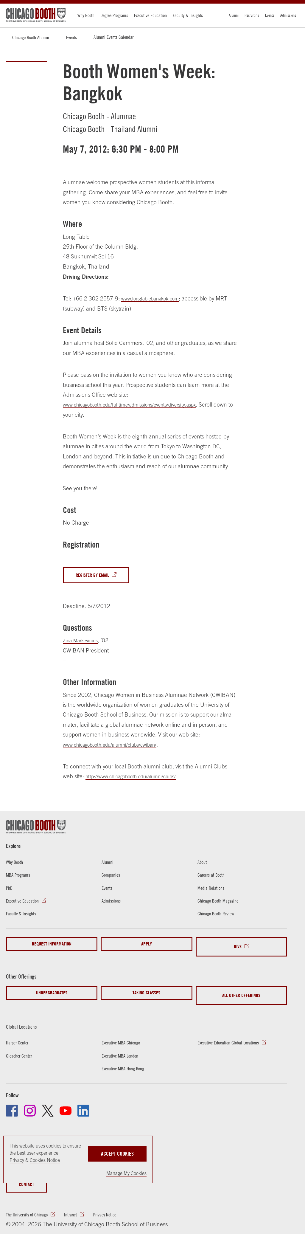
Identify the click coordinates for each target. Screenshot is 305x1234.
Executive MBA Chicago (124, 1033)
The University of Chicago (30, 1206)
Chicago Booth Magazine (221, 902)
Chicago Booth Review (218, 914)
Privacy (17, 1160)
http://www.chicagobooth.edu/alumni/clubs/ (138, 777)
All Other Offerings (241, 988)
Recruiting (252, 15)
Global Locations (25, 1017)
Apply (146, 945)
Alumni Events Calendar (113, 37)
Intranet (77, 1206)
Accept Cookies (117, 1150)
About (202, 863)
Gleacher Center (21, 1046)
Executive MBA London (123, 1046)
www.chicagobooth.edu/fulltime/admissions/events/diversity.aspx (140, 404)
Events (269, 15)
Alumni (234, 15)
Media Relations (212, 889)
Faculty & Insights (188, 15)
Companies (112, 876)
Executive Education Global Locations (232, 1033)
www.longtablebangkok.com (155, 298)
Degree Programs (114, 15)
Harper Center (19, 1033)
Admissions (288, 15)
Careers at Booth (213, 876)
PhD (10, 889)
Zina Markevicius (83, 641)
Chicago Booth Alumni (30, 37)
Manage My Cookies (126, 1173)
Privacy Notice (115, 1206)
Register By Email (95, 575)
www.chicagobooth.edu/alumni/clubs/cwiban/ (118, 746)
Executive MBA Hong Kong (126, 1058)
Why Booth (85, 15)
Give (238, 945)
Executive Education (150, 15)
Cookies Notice (45, 1160)
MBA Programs (20, 876)
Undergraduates (51, 988)
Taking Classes (146, 988)
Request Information (51, 945)
